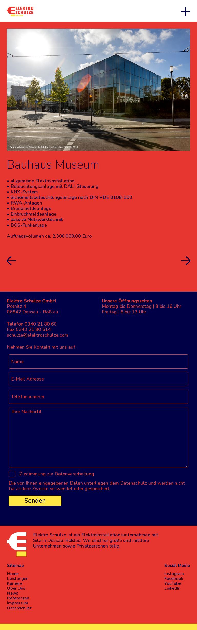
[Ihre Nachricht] (98, 437)
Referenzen (18, 598)
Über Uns (16, 588)
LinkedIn (172, 588)
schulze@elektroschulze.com (37, 335)
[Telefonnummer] (98, 397)
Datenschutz (19, 608)
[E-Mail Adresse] (98, 379)
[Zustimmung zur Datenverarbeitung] (12, 474)
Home (13, 573)
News (12, 593)
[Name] (98, 361)
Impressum (17, 602)
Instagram (174, 573)
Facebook (173, 578)
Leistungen (17, 578)
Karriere (14, 583)
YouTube (172, 583)
